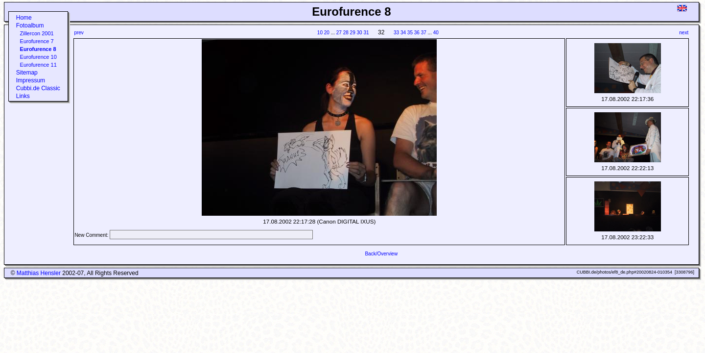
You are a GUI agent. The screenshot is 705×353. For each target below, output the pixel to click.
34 (403, 32)
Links (23, 96)
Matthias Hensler (39, 273)
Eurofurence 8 (38, 49)
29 (352, 32)
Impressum (30, 80)
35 (410, 32)
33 (396, 32)
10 (320, 32)
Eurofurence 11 (38, 65)
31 (366, 32)
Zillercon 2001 (37, 33)
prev (78, 32)
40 (436, 32)
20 (326, 32)
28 (346, 32)
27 (339, 32)
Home (24, 17)
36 (417, 32)
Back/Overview (381, 253)
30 (359, 32)
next (683, 32)
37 (423, 32)
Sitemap (27, 72)
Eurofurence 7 (37, 41)
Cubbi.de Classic (38, 88)
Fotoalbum (30, 25)
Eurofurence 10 (38, 57)
